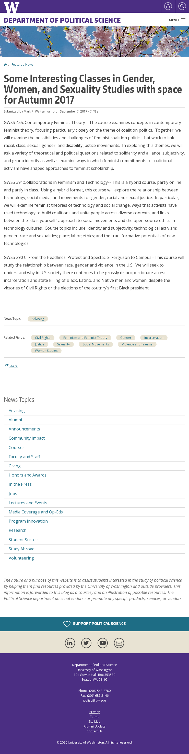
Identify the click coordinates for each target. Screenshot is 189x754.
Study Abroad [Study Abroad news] (21, 549)
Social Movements (96, 344)
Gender (125, 338)
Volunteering (21, 558)
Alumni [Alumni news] (15, 420)
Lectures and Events (28, 503)
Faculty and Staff (24, 456)
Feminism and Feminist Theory (85, 338)
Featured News (22, 64)
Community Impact (27, 438)
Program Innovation (28, 521)
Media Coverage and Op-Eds (36, 512)
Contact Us (94, 731)
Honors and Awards (27, 475)
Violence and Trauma (137, 344)
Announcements (24, 429)
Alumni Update (94, 726)
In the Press (20, 484)
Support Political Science (94, 623)
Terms (94, 717)
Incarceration (153, 338)
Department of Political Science (62, 20)
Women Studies (46, 350)
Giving (15, 466)
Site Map (94, 721)
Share (11, 366)
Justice (39, 344)
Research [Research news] (17, 530)
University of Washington (86, 742)
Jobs (13, 493)
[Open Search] (182, 6)
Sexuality (63, 344)
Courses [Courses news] (17, 447)
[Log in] (168, 6)
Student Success (24, 539)
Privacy (94, 712)
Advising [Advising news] (38, 319)
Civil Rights (42, 338)
